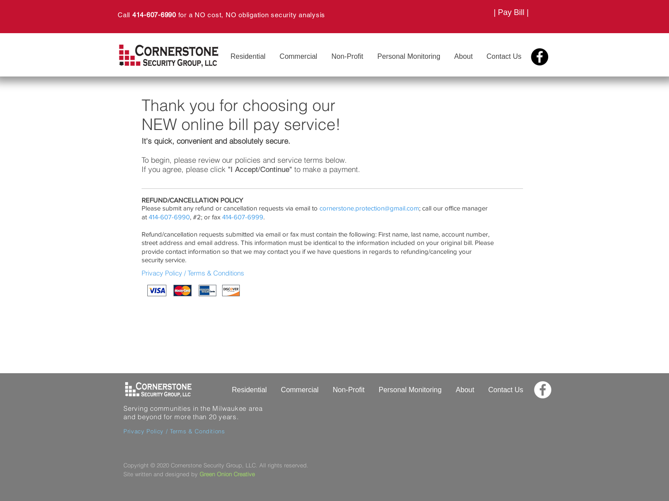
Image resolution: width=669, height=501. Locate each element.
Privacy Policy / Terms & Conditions (193, 273)
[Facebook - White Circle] (542, 389)
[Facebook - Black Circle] (539, 56)
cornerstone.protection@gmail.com (369, 208)
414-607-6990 (154, 15)
